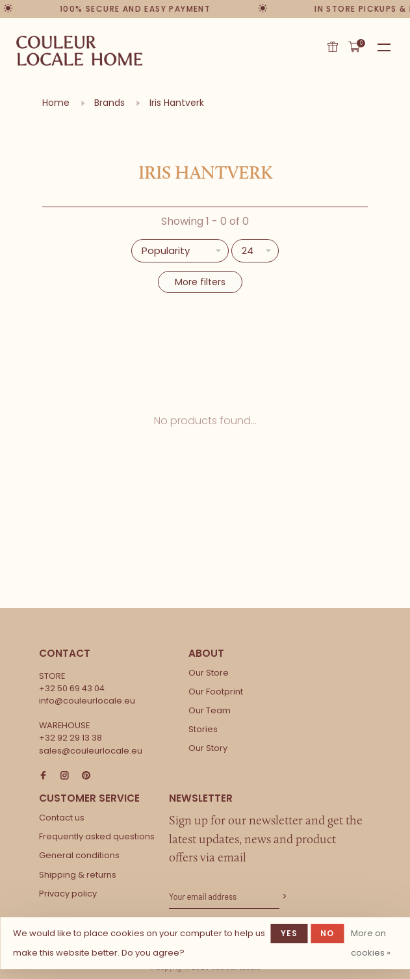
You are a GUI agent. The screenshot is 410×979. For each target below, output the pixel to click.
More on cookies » (371, 943)
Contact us (61, 817)
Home (56, 102)
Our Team (209, 710)
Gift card (332, 46)
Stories (203, 729)
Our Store (208, 672)
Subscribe (283, 897)
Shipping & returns (77, 874)
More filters (200, 281)
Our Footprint (215, 691)
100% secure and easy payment (137, 8)
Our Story (207, 748)
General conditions (79, 855)
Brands (109, 102)
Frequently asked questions (97, 836)
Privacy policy (68, 893)
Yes (289, 933)
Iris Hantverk (176, 102)
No (327, 933)
